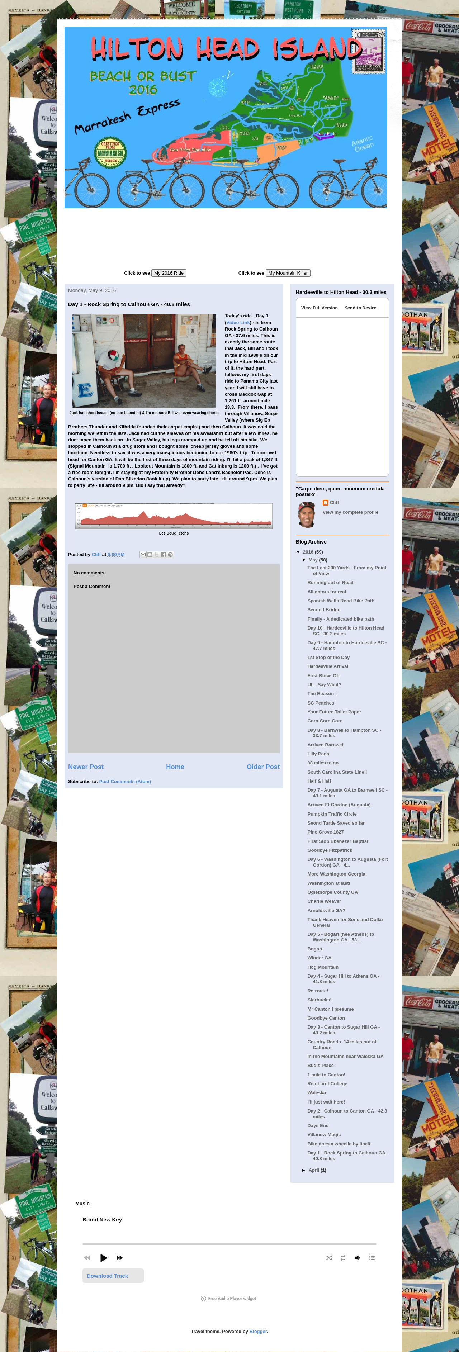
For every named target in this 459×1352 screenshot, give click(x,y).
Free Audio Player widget (228, 1298)
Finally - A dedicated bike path (340, 619)
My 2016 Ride (169, 273)
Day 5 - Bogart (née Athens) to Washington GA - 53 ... (340, 937)
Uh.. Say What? (324, 684)
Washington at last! (328, 883)
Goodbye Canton (326, 1018)
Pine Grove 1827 (325, 832)
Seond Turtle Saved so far (335, 823)
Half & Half (319, 781)
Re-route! (317, 990)
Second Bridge (323, 609)
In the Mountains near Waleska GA (345, 1056)
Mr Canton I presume (330, 1009)
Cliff (334, 502)
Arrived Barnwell (325, 745)
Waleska (316, 1092)
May (314, 560)
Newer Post (86, 766)
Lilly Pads (318, 753)
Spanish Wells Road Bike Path (340, 600)
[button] (103, 1257)
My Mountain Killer (288, 273)
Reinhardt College (327, 1083)
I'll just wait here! (326, 1102)
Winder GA (319, 957)
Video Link (238, 322)
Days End (317, 1125)
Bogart (314, 949)
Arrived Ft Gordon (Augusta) (338, 804)
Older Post (263, 766)
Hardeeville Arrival (327, 666)
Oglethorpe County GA (332, 892)
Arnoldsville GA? (326, 910)
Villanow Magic (324, 1134)
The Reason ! (322, 693)
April (315, 1170)
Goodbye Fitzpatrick (329, 850)
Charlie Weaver (324, 901)
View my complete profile (351, 512)
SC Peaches (320, 703)
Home (175, 766)
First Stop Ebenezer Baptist (337, 841)
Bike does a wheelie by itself (338, 1144)
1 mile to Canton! (326, 1074)
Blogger (258, 1331)
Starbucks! (319, 999)
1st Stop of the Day (328, 657)
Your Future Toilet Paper (334, 712)
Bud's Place (320, 1065)
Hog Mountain (323, 967)
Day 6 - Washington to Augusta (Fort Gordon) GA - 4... (347, 862)
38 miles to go (323, 762)
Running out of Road (330, 582)
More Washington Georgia (336, 874)
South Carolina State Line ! (337, 772)
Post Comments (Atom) (125, 781)
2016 (309, 552)
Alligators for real (326, 591)
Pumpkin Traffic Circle (331, 814)
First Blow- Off (323, 675)
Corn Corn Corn (324, 721)
